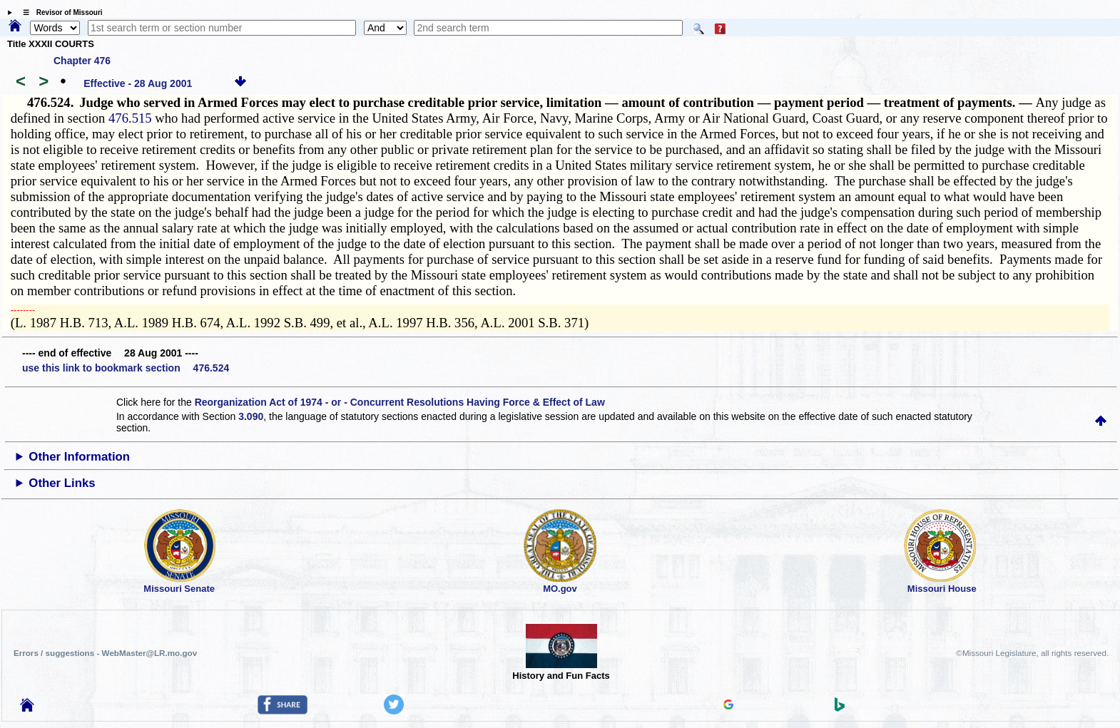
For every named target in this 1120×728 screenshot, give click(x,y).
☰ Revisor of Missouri (59, 12)
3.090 (250, 416)
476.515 (130, 118)
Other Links (62, 483)
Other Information (79, 456)
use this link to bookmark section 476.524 (125, 368)
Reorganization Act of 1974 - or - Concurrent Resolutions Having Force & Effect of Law (400, 402)
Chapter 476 (82, 60)
